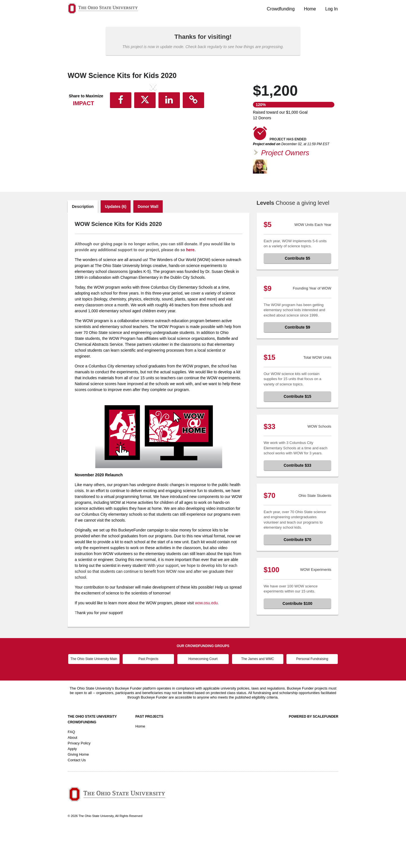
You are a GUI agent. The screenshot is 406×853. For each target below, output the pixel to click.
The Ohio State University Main (93, 682)
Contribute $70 (297, 563)
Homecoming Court (202, 682)
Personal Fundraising (312, 682)
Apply (72, 772)
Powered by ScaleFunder (313, 740)
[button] (80, 133)
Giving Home (78, 778)
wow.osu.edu (206, 626)
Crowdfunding (281, 8)
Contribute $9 (297, 351)
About (72, 761)
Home (310, 8)
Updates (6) (115, 230)
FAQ (71, 755)
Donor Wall (148, 230)
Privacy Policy (79, 767)
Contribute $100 (297, 627)
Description (83, 230)
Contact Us (77, 784)
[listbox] (153, 133)
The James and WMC (257, 682)
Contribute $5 (297, 282)
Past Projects (148, 682)
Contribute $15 (297, 420)
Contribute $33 (297, 489)
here (190, 273)
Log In (331, 8)
